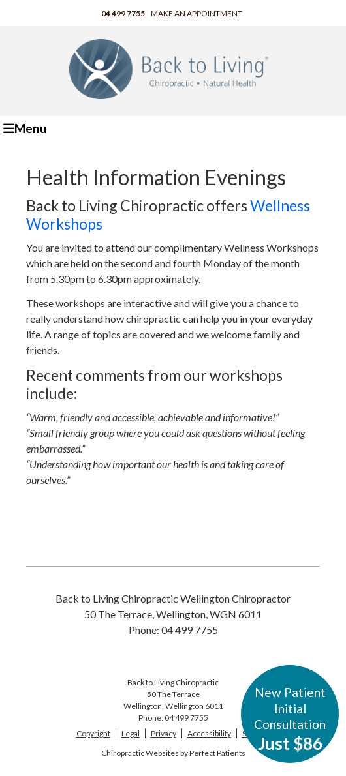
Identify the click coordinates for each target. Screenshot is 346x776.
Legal (130, 733)
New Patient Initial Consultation (290, 719)
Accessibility (209, 733)
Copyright (93, 733)
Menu (25, 128)
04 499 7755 (123, 13)
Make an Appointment (196, 13)
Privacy (163, 733)
